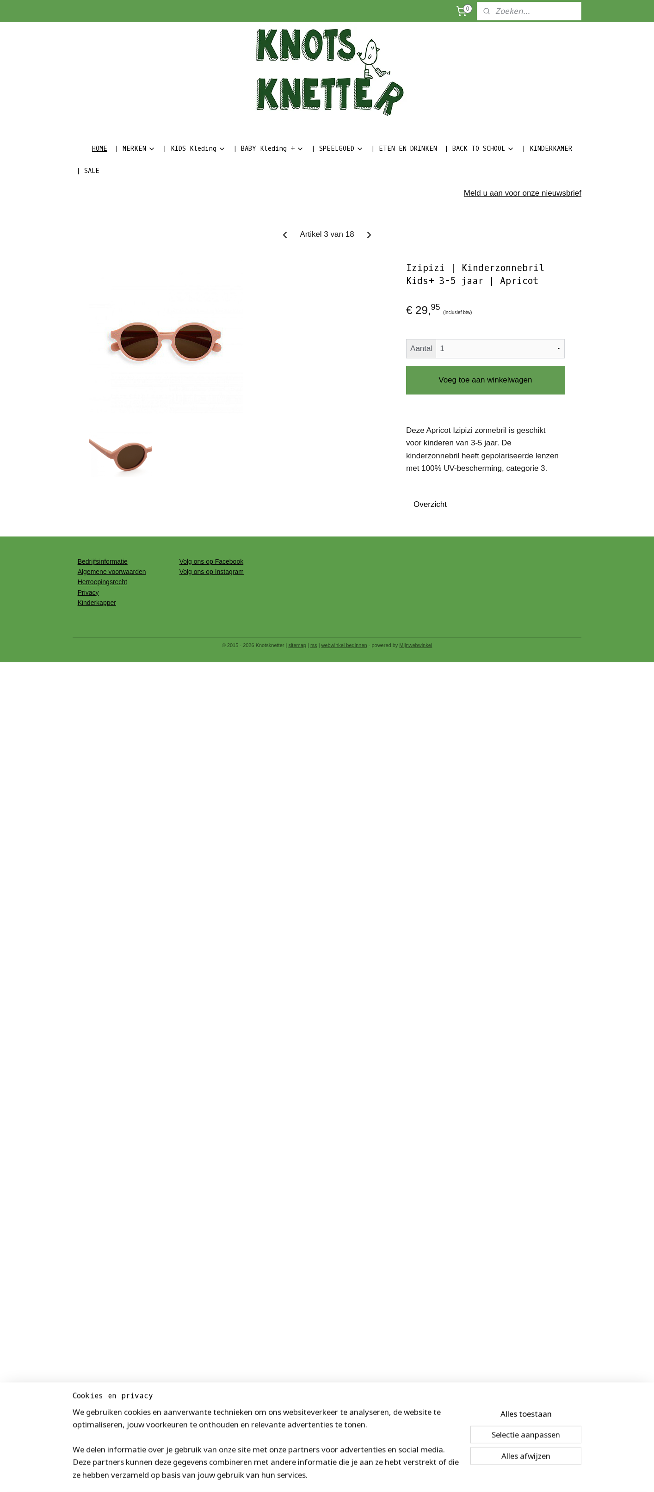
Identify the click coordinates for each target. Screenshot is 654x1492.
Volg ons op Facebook (211, 561)
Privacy (88, 592)
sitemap (297, 645)
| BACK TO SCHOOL (479, 148)
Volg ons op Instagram (211, 571)
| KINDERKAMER (547, 148)
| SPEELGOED (337, 148)
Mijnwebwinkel (415, 645)
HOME (99, 148)
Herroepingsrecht (102, 582)
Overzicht (430, 504)
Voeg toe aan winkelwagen (485, 380)
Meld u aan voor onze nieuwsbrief (522, 193)
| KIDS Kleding (194, 148)
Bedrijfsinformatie (103, 561)
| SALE (87, 170)
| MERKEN (135, 148)
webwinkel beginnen (344, 645)
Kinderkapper (97, 602)
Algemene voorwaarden (112, 571)
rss (313, 645)
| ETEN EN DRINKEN (404, 148)
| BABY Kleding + (268, 148)
